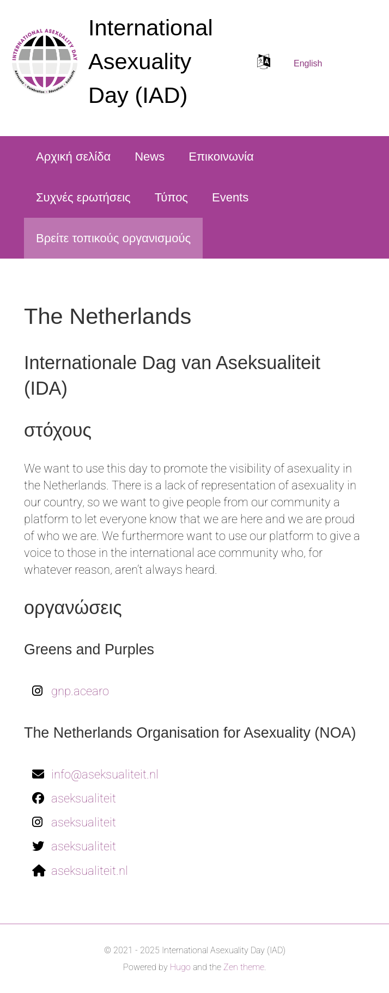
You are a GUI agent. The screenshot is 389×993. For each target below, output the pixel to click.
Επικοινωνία (221, 156)
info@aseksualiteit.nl (105, 774)
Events (230, 197)
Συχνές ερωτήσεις (83, 197)
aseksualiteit (83, 798)
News (150, 156)
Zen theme (243, 967)
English (308, 63)
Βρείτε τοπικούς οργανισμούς (113, 238)
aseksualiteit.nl (89, 871)
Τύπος (171, 197)
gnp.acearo (80, 691)
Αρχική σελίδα (73, 156)
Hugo (180, 967)
